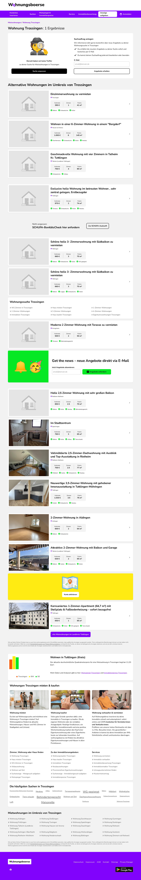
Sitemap (114, 862)
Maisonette (48, 802)
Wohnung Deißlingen (49, 819)
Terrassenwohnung (72, 791)
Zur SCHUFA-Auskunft (97, 226)
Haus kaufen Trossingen (61, 315)
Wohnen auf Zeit (18, 770)
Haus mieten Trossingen (62, 307)
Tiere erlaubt (28, 796)
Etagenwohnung (125, 796)
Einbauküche (15, 796)
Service (72, 14)
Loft (11, 802)
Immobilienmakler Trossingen (105, 766)
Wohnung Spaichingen (82, 822)
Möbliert (112, 791)
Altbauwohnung (17, 766)
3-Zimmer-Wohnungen (61, 311)
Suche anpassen (39, 71)
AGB (99, 862)
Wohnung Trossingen (20, 756)
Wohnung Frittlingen (18, 822)
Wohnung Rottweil (111, 826)
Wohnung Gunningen (112, 819)
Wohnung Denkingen (112, 822)
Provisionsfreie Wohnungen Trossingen (21, 791)
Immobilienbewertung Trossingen (107, 763)
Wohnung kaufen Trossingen (64, 756)
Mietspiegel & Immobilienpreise (46, 14)
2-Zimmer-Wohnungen (20, 311)
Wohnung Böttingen (81, 835)
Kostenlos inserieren (14, 14)
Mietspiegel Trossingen (90, 673)
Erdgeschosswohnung (110, 796)
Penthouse (85, 801)
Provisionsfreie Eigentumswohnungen (68, 770)
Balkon (104, 791)
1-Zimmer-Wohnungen (102, 307)
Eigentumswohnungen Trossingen (106, 315)
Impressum (90, 862)
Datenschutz (78, 862)
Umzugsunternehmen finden (105, 770)
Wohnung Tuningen (49, 822)
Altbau (48, 791)
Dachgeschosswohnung (90, 796)
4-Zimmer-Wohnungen (102, 311)
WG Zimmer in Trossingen (21, 307)
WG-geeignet (91, 791)
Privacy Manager (126, 862)
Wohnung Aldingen (17, 819)
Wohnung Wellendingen (82, 832)
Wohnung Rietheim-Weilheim (22, 835)
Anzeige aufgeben (104, 14)
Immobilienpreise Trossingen (115, 673)
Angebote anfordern (98, 372)
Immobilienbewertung (87, 14)
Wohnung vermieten (102, 756)
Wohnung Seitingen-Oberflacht (22, 832)
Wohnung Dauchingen (81, 826)
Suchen (33, 14)
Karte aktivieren (70, 594)
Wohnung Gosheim (112, 832)
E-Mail (76, 60)
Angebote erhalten (101, 71)
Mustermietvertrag (101, 773)
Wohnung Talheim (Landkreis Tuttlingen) (21, 827)
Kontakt (106, 862)
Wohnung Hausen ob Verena (52, 826)
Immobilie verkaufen (102, 759)
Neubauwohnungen (60, 766)
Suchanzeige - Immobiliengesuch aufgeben (69, 773)
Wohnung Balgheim (49, 832)
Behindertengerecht (49, 797)
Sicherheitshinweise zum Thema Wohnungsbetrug (45, 644)
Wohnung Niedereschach (51, 835)
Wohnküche (124, 791)
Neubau (39, 791)
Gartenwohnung (57, 791)
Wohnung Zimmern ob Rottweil (116, 835)
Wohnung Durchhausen (82, 819)
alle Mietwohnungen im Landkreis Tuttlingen (70, 634)
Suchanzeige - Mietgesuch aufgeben (25, 773)
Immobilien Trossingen (20, 315)
